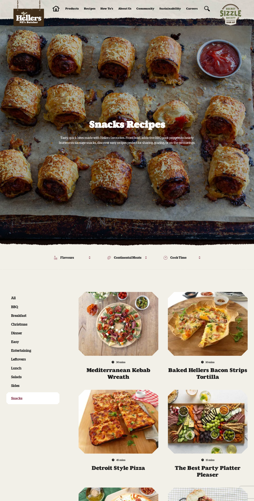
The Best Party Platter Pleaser (208, 471)
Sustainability (170, 8)
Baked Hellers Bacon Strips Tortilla (207, 373)
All (13, 298)
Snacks (16, 398)
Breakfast (18, 315)
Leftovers (18, 359)
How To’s (106, 8)
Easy (15, 342)
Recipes (89, 8)
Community (145, 8)
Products (72, 8)
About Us (124, 8)
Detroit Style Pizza (118, 468)
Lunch (16, 368)
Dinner (16, 333)
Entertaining (21, 350)
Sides (15, 386)
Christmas (19, 324)
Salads (16, 377)
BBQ (14, 307)
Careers (192, 8)
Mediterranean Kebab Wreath (118, 373)
